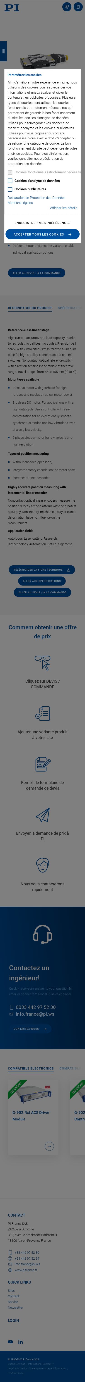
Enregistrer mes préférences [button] (42, 223)
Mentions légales (20, 203)
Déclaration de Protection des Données (37, 198)
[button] (42, 234)
